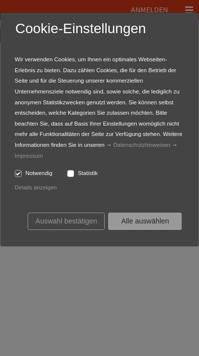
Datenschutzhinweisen (142, 145)
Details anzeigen (36, 187)
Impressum (29, 156)
